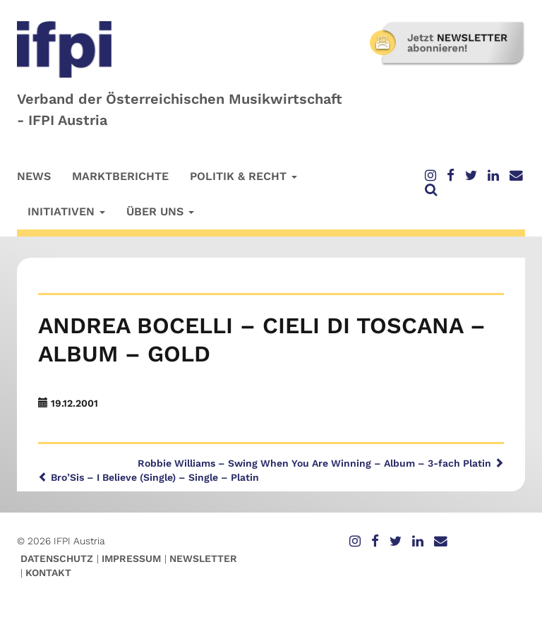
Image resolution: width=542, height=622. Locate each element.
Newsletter (203, 558)
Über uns (160, 211)
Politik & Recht (243, 176)
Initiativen (66, 211)
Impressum (131, 558)
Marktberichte (120, 176)
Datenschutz (56, 558)
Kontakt (48, 572)
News (34, 176)
